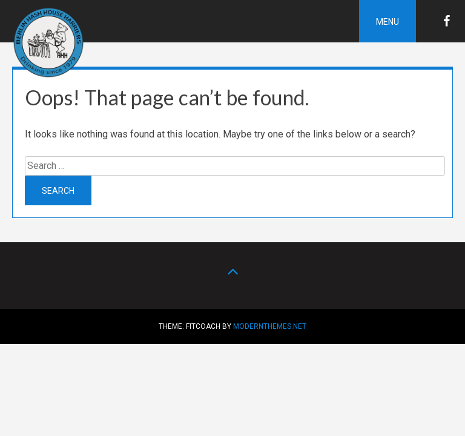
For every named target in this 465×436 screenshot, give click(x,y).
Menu (387, 22)
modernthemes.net (269, 326)
